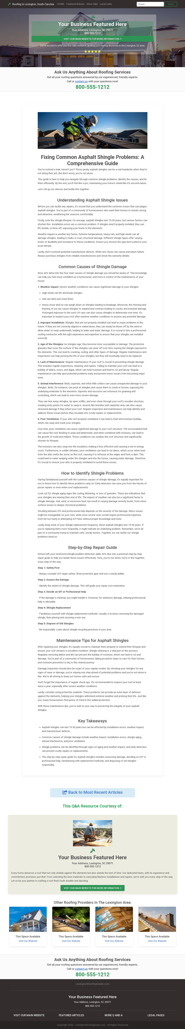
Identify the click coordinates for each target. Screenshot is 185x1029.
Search (171, 4)
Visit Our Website (28, 941)
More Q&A (92, 4)
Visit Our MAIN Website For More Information (92, 39)
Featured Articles (75, 4)
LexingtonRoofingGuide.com (90, 1025)
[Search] (150, 4)
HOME (60, 4)
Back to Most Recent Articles (93, 792)
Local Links (106, 4)
